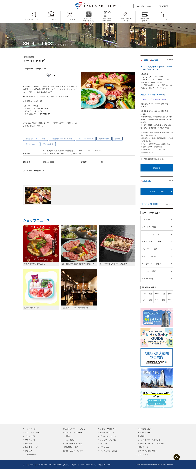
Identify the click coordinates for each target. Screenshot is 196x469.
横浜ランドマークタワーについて (84, 465)
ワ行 (170, 300)
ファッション (147, 219)
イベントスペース (145, 433)
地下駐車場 (31, 455)
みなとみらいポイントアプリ (74, 429)
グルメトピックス (107, 433)
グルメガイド (30, 436)
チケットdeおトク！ (108, 429)
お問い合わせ (143, 447)
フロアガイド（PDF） (144, 6)
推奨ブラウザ (42, 465)
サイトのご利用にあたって (59, 465)
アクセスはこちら (157, 191)
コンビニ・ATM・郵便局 (151, 264)
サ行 (156, 294)
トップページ (30, 429)
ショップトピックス (108, 440)
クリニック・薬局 (149, 271)
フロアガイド (30, 440)
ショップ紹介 (69, 440)
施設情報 (156, 168)
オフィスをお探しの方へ (147, 451)
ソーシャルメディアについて (149, 440)
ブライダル (104, 447)
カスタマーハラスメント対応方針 (151, 444)
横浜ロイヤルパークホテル (73, 451)
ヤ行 (156, 300)
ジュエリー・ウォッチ (150, 234)
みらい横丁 (104, 444)
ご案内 (67, 436)
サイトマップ (143, 455)
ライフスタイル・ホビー (151, 242)
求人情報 (141, 436)
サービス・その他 (149, 256)
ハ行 (144, 300)
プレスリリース (28, 465)
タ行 (163, 294)
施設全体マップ (31, 447)
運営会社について (105, 465)
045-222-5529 (48, 162)
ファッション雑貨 (149, 227)
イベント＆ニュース (33, 433)
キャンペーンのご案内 (73, 444)
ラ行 (163, 300)
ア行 (144, 294)
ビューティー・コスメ (150, 249)
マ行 (150, 300)
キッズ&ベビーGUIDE (108, 451)
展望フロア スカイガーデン (73, 433)
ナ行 (170, 294)
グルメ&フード (148, 279)
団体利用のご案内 (71, 447)
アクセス (28, 451)
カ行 (150, 294)
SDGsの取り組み (144, 429)
